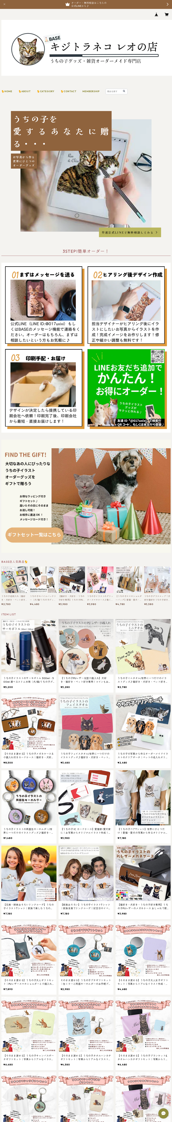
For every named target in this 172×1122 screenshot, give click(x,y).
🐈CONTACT (68, 91)
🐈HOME (6, 91)
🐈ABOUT (24, 91)
